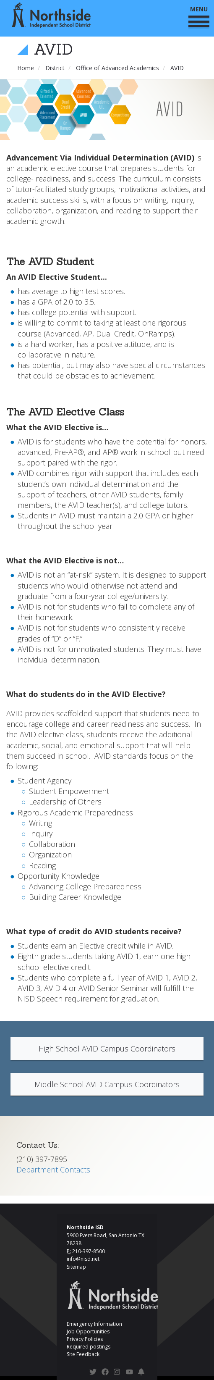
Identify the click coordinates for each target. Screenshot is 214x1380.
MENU (198, 16)
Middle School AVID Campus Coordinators (107, 1084)
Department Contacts (53, 1169)
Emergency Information (94, 1323)
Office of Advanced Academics (117, 68)
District (55, 68)
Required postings (88, 1346)
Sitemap (76, 1266)
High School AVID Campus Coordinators (107, 1049)
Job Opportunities (88, 1331)
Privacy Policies (85, 1339)
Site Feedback (83, 1354)
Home (25, 68)
